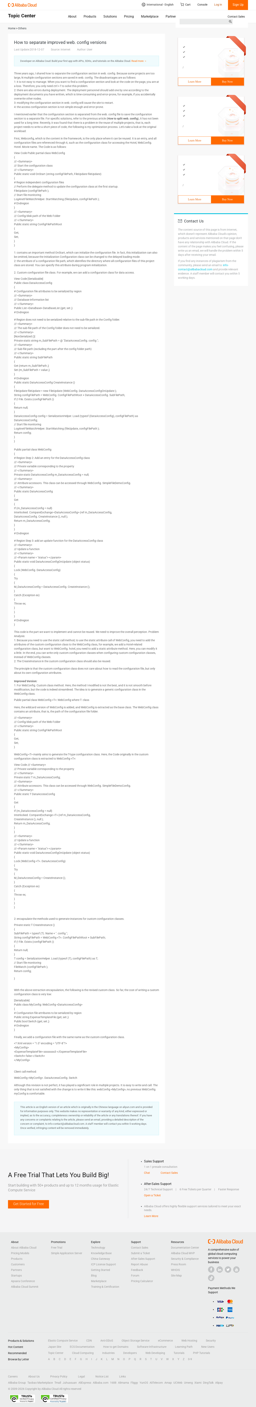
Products (90, 16)
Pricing (129, 16)
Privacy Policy (58, 1376)
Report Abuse (139, 1264)
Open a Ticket (152, 1195)
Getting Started (100, 1270)
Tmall (57, 1382)
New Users (207, 1346)
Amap (168, 1382)
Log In (218, 4)
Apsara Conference (23, 1281)
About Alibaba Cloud (23, 1247)
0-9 (190, 1359)
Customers (18, 1264)
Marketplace (149, 16)
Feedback (137, 1270)
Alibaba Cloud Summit (24, 1286)
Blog (94, 1275)
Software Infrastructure (151, 1346)
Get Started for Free (28, 1204)
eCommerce (165, 1340)
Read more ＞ (139, 60)
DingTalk (208, 1382)
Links (122, 1376)
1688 (113, 1382)
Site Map (176, 1275)
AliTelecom (156, 1382)
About (72, 16)
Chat (147, 1172)
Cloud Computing (83, 1353)
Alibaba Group (17, 1382)
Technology (98, 1247)
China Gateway (100, 1258)
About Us (34, 1376)
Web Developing (155, 1353)
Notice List (102, 1376)
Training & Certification (105, 1286)
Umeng (188, 1382)
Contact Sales (236, 16)
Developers (130, 1353)
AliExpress (84, 1382)
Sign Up (238, 5)
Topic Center (55, 1353)
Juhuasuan (70, 1382)
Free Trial (56, 1247)
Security (211, 1340)
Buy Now (227, 81)
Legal (81, 1376)
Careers (13, 1376)
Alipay (219, 1382)
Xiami (197, 1382)
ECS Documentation (82, 1346)
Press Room (178, 1264)
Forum (135, 1275)
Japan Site (54, 1346)
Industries (108, 1353)
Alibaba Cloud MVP (183, 1253)
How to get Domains (115, 1346)
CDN (89, 1340)
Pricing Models (20, 1253)
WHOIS (175, 1270)
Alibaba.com (100, 1382)
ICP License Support (103, 1264)
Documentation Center (185, 1247)
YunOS (144, 1382)
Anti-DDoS (106, 1340)
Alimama (123, 1382)
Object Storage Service (135, 1340)
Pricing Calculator (142, 1281)
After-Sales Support (143, 1258)
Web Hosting (189, 1340)
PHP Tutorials (201, 1353)
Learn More (194, 81)
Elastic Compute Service (63, 1340)
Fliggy (134, 1382)
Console (202, 4)
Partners (171, 16)
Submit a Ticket (140, 1253)
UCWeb (177, 1382)
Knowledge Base (101, 1253)
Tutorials (179, 1353)
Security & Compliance (185, 1258)
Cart (185, 4)
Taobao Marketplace (40, 1382)
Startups (16, 1275)
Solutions (110, 16)
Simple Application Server (66, 1253)
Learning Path (184, 1346)
